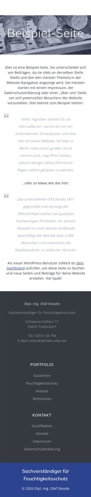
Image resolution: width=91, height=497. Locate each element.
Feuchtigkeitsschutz (42, 383)
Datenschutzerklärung (42, 449)
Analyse (42, 391)
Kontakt (42, 433)
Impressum (42, 441)
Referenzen (42, 398)
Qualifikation (42, 425)
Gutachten (41, 375)
